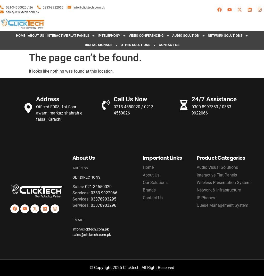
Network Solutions (228, 36)
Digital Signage (101, 45)
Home (20, 35)
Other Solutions (138, 45)
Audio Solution (188, 36)
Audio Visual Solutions (217, 167)
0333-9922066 (104, 192)
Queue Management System (222, 205)
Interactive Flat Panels (71, 36)
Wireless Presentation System (224, 182)
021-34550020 (98, 186)
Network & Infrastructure (219, 190)
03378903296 (103, 205)
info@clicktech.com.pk (90, 229)
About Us (36, 35)
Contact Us (169, 45)
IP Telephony (112, 36)
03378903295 (103, 199)
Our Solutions (155, 182)
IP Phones (206, 197)
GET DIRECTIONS (86, 177)
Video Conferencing (149, 36)
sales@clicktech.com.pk (91, 235)
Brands (149, 190)
